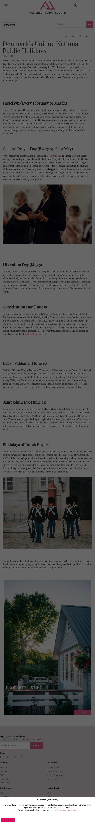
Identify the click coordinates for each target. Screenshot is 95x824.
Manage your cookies (68, 810)
